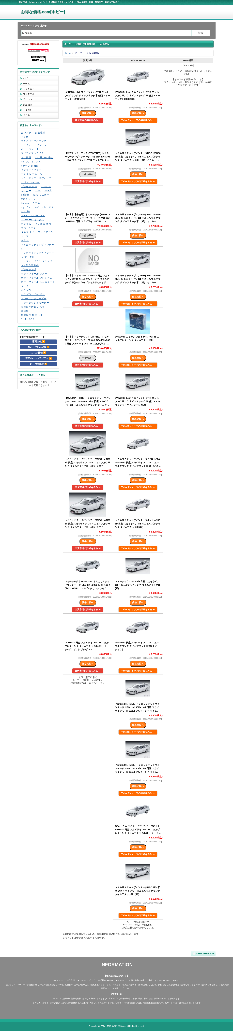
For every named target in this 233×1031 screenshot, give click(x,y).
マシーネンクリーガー (34, 298)
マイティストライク (32, 153)
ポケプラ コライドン (33, 294)
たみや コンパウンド (33, 215)
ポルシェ (46, 186)
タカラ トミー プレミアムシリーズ (37, 234)
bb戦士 (25, 194)
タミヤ (25, 240)
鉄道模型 (27, 104)
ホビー (26, 78)
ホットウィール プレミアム (36, 277)
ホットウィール (30, 149)
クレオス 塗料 (43, 224)
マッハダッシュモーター (35, 302)
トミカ (25, 136)
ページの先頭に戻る (203, 953)
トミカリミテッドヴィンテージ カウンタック (37, 180)
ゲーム (26, 83)
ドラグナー (27, 145)
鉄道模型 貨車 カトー (33, 315)
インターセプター (31, 170)
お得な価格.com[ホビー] (43, 12)
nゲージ (42, 145)
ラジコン (27, 99)
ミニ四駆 (26, 157)
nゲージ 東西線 (30, 165)
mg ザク (26, 207)
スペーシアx (28, 228)
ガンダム (26, 224)
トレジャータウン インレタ (36, 261)
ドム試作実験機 (30, 265)
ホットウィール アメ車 (34, 273)
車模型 (25, 311)
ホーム (67, 53)
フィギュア (29, 88)
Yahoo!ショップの (138, 120)
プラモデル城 (28, 269)
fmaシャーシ (28, 199)
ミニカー (27, 115)
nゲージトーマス (44, 207)
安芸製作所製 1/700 (32, 306)
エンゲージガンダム (32, 219)
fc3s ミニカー (41, 194)
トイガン (27, 110)
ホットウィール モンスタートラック (38, 284)
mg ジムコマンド (31, 161)
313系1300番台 (44, 157)
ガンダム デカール (31, 174)
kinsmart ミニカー (32, 203)
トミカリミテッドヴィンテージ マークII (37, 255)
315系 (48, 190)
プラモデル (29, 94)
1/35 (38, 190)
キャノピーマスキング (34, 141)
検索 (200, 32)
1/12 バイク (28, 319)
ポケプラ (26, 290)
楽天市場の (88, 120)
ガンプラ (26, 132)
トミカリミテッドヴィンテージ (37, 246)
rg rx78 (25, 211)
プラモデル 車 (29, 186)
